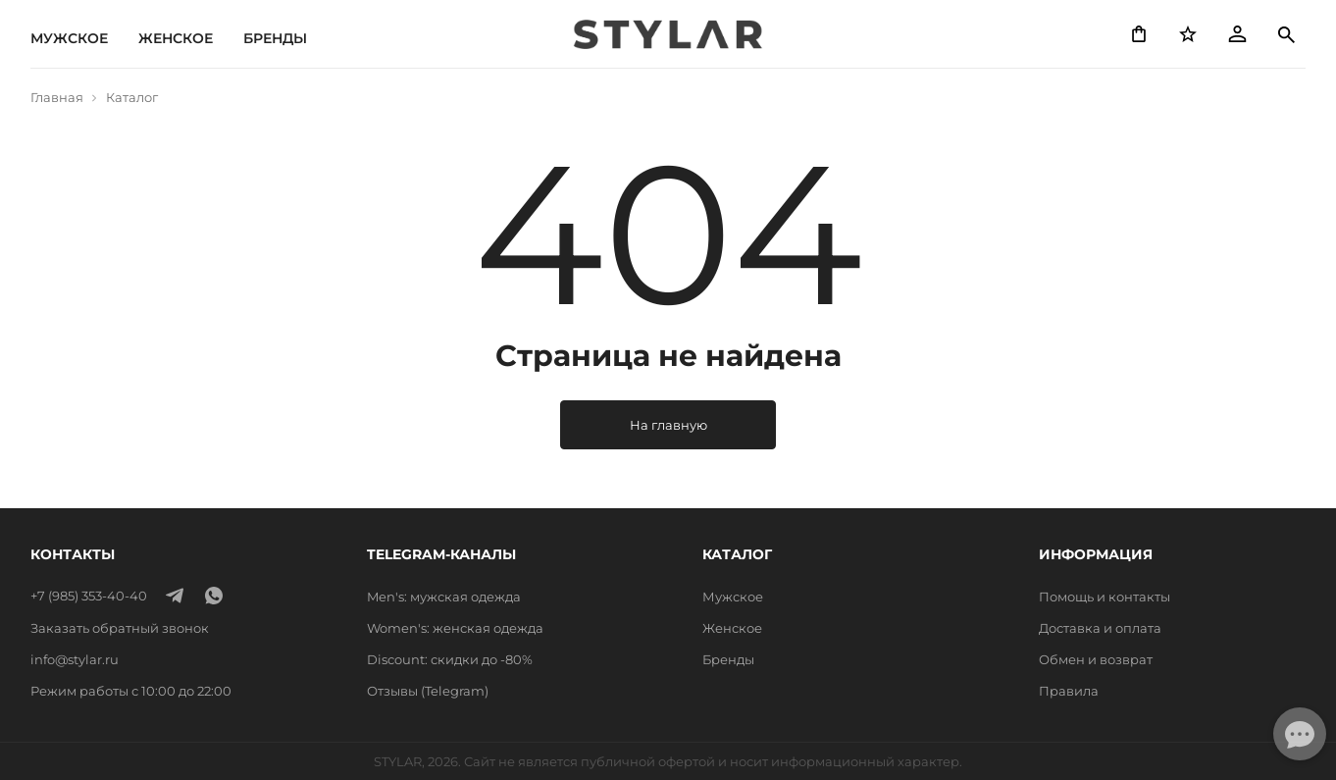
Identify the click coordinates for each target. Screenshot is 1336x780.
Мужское (69, 38)
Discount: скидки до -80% (450, 659)
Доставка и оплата (1100, 628)
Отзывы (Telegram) (427, 691)
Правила (1069, 691)
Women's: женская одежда (455, 628)
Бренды (275, 38)
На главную (668, 425)
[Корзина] (1138, 34)
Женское (175, 38)
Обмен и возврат (1096, 659)
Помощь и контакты (1104, 596)
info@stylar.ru (74, 659)
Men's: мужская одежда (444, 596)
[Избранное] (1188, 34)
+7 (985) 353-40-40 (88, 595)
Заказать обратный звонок (119, 628)
